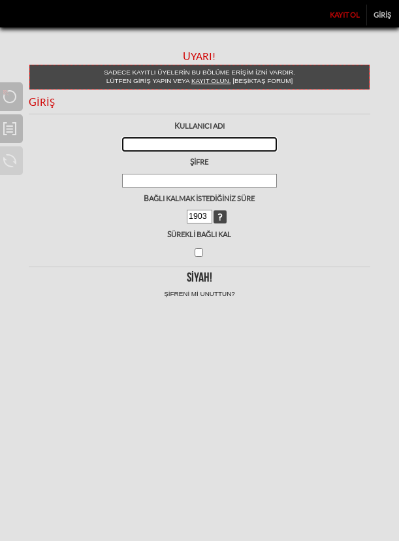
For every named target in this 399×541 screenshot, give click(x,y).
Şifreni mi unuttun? (199, 293)
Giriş (382, 15)
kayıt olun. (211, 80)
